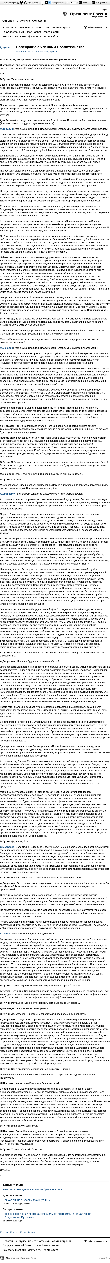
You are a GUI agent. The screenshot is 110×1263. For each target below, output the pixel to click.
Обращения (39, 20)
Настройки (100, 2)
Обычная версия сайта (97, 27)
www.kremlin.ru (104, 1258)
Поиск (86, 2)
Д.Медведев (7, 847)
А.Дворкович (8, 493)
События (8, 20)
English (104, 10)
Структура (23, 20)
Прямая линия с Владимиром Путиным (26, 1199)
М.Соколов (6, 348)
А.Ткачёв (5, 933)
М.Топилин (6, 129)
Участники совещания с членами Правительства (32, 1189)
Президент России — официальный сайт (85, 14)
